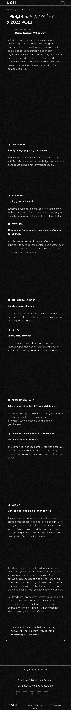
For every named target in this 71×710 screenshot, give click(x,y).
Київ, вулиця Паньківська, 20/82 (35, 685)
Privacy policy (57, 705)
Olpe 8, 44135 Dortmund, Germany (35, 680)
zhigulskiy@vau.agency (35, 669)
